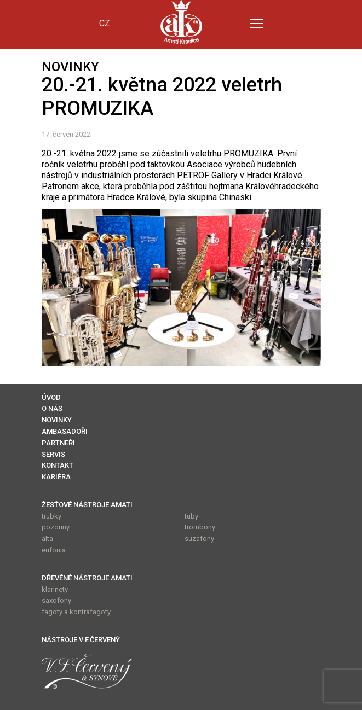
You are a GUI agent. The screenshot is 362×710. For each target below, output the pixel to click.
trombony (200, 527)
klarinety (55, 589)
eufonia (54, 550)
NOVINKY (57, 420)
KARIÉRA (56, 477)
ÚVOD (51, 397)
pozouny (56, 527)
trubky (51, 516)
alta (47, 538)
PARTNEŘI (58, 443)
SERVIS (53, 454)
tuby (191, 516)
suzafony (199, 538)
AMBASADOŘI (65, 431)
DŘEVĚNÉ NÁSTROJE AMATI (87, 578)
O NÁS (52, 408)
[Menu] (256, 23)
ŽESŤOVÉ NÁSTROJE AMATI (87, 505)
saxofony (56, 600)
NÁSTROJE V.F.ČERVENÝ (81, 640)
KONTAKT (57, 465)
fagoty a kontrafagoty (76, 612)
